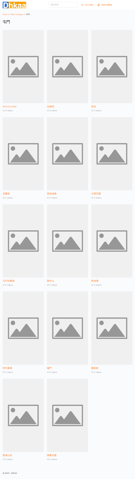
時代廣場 (7, 368)
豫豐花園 (51, 455)
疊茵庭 (94, 368)
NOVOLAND (9, 106)
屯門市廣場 (9, 280)
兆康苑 (50, 106)
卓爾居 (6, 193)
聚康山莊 (7, 455)
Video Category (17, 14)
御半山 (50, 280)
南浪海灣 (51, 193)
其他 (93, 106)
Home (5, 14)
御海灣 (94, 280)
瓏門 (49, 368)
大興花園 (96, 193)
